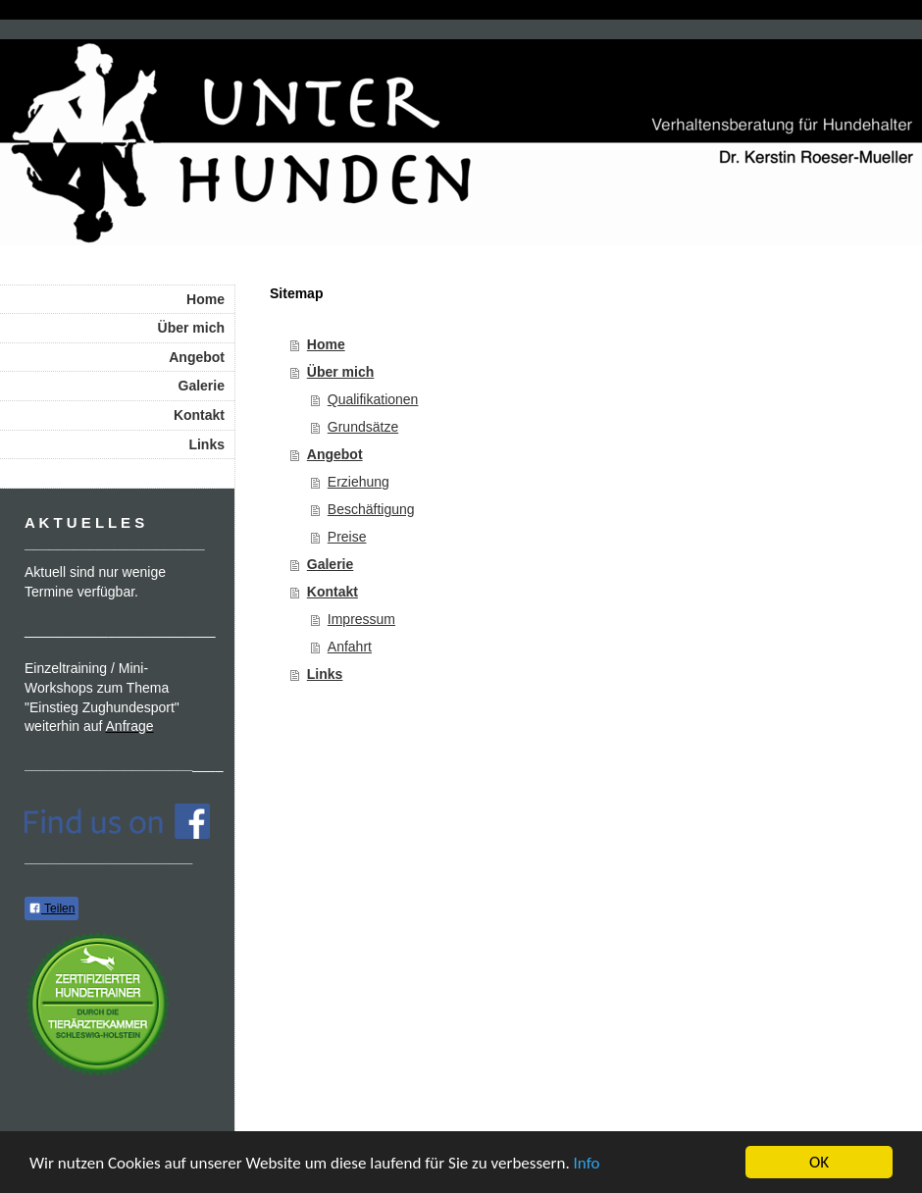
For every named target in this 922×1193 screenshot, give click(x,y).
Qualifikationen (373, 399)
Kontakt (332, 591)
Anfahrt (350, 646)
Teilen (51, 908)
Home (326, 344)
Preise (347, 537)
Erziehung (358, 482)
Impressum (361, 619)
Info (587, 1163)
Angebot (335, 454)
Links (325, 674)
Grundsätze (363, 427)
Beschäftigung (371, 509)
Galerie (330, 564)
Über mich (340, 372)
